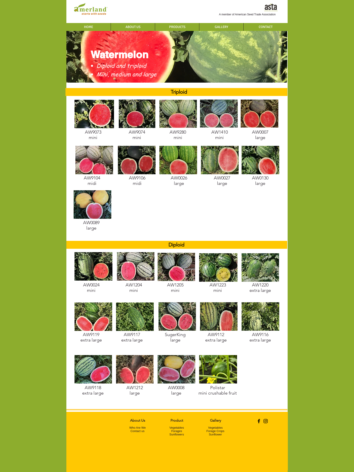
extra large (260, 287)
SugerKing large (175, 337)
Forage (176, 431)
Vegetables (176, 427)
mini (219, 134)
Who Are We (137, 427)
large (260, 180)
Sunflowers (176, 434)
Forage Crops (215, 431)
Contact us (137, 431)
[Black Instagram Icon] (265, 421)
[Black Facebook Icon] (259, 421)
